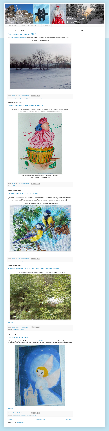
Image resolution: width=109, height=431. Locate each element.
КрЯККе (41, 341)
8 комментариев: (25, 412)
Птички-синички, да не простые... (24, 193)
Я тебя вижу (39, 98)
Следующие (11, 419)
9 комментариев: (25, 258)
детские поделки (19, 98)
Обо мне (22, 25)
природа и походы (19, 329)
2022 (14, 98)
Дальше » (10, 91)
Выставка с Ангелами (18, 337)
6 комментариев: (25, 95)
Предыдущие (69, 419)
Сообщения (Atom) (21, 422)
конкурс (25, 98)
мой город (30, 98)
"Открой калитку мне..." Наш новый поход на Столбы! (33, 269)
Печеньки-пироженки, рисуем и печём (26, 106)
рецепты (29, 185)
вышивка (17, 261)
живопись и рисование (20, 185)
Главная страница (11, 25)
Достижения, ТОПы (34, 25)
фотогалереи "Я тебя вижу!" (18, 37)
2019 (14, 329)
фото (34, 98)
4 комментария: (25, 327)
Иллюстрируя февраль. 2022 (22, 34)
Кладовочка (46, 25)
